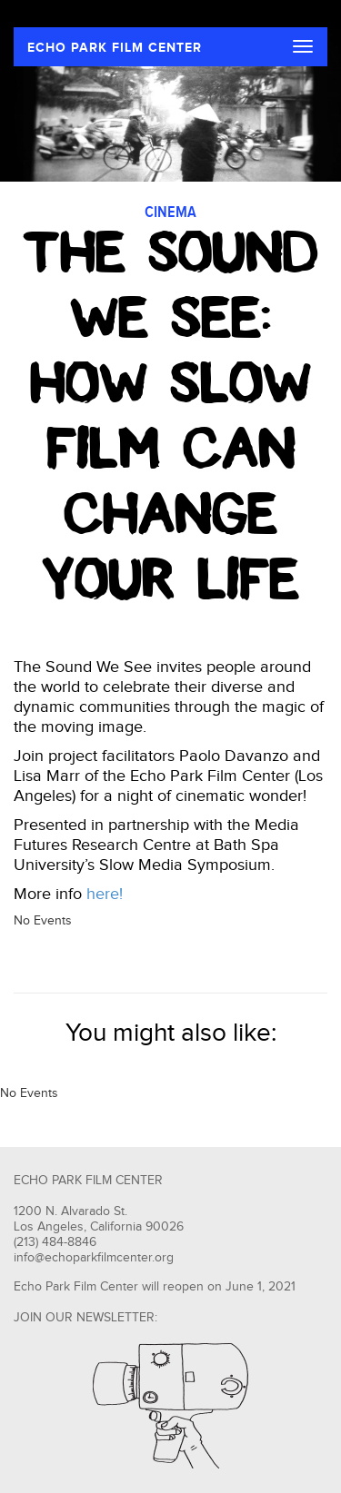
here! (104, 894)
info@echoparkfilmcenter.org (94, 1258)
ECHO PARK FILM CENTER (114, 47)
